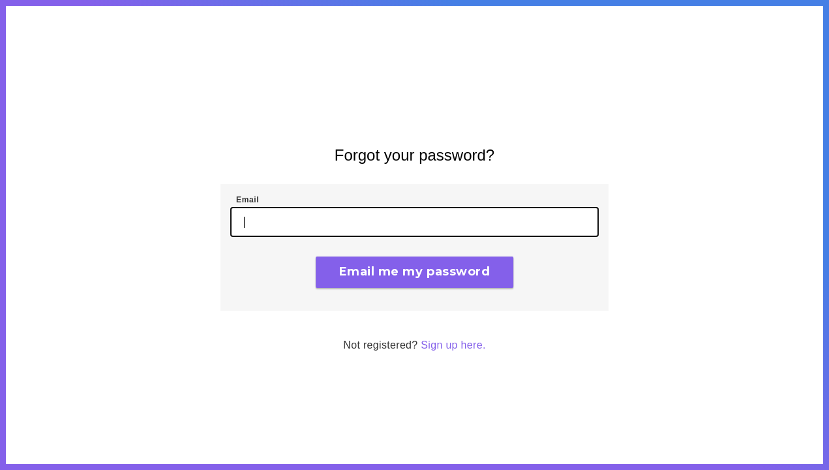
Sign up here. (453, 345)
